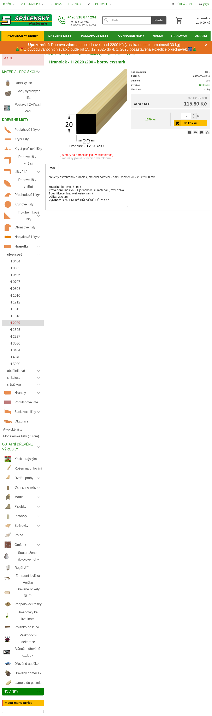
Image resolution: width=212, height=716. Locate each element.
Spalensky (204, 85)
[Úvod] (26, 20)
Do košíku (190, 123)
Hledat (158, 20)
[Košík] (192, 20)
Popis (52, 167)
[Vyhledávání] (127, 20)
